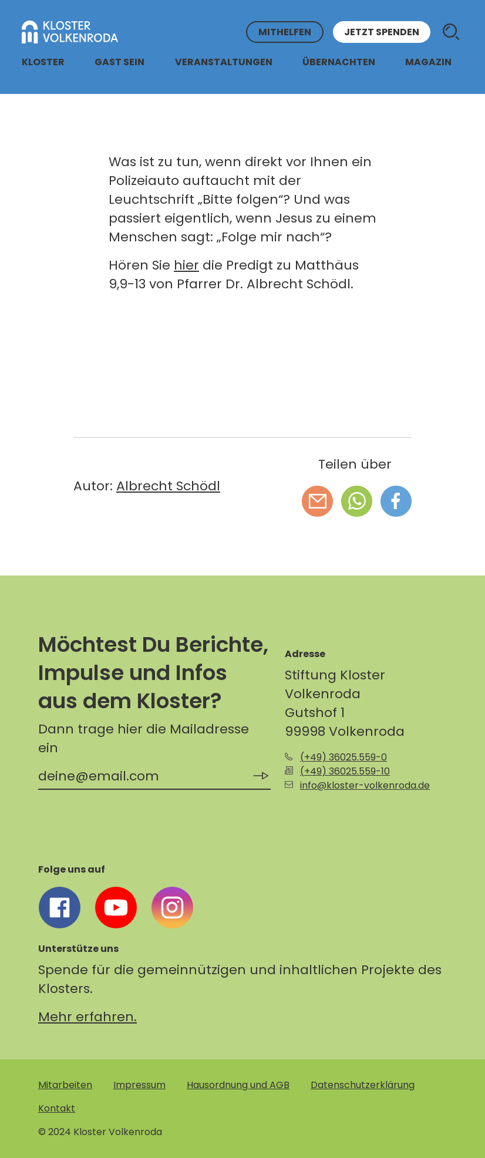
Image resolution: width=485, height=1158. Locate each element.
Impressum (139, 1085)
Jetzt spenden (381, 32)
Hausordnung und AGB (238, 1085)
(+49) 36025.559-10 (345, 771)
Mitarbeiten (65, 1085)
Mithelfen (284, 32)
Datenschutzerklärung (363, 1085)
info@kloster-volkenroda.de (365, 785)
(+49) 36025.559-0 (343, 757)
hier (186, 265)
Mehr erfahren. (87, 1017)
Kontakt (56, 1108)
